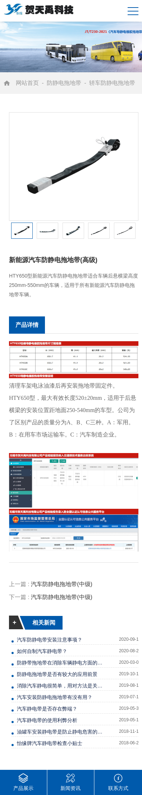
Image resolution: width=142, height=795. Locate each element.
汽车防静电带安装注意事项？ (49, 640)
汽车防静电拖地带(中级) (61, 584)
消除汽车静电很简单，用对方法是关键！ (60, 686)
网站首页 (27, 83)
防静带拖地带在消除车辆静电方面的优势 (60, 663)
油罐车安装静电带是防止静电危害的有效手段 (60, 732)
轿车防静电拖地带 (112, 83)
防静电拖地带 (64, 83)
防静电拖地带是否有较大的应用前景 (57, 674)
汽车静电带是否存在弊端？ (47, 709)
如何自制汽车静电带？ (42, 651)
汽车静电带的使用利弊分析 (47, 720)
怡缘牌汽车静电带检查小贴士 (49, 743)
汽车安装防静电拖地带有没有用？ (54, 697)
